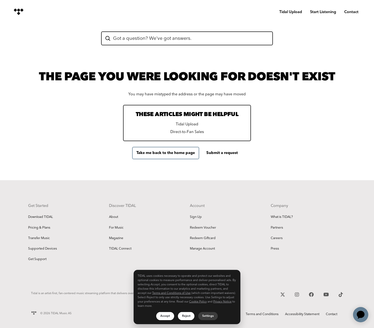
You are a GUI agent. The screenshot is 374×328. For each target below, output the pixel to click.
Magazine (116, 238)
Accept (165, 316)
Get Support (37, 259)
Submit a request (222, 153)
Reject (186, 316)
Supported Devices (42, 249)
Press (275, 249)
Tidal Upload (290, 12)
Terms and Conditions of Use (171, 293)
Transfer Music (39, 238)
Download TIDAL (40, 217)
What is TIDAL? (282, 217)
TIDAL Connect (120, 249)
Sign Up (196, 217)
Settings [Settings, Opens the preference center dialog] (208, 316)
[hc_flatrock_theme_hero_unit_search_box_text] (187, 38)
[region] (187, 297)
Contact (351, 12)
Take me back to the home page (165, 153)
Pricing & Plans (39, 228)
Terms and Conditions (262, 314)
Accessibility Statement (302, 314)
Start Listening (323, 12)
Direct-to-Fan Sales (187, 132)
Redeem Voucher (203, 228)
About (113, 217)
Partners (277, 228)
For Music (116, 228)
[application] (360, 314)
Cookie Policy (198, 301)
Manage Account (202, 249)
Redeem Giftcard (203, 238)
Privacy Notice (222, 301)
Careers (277, 238)
